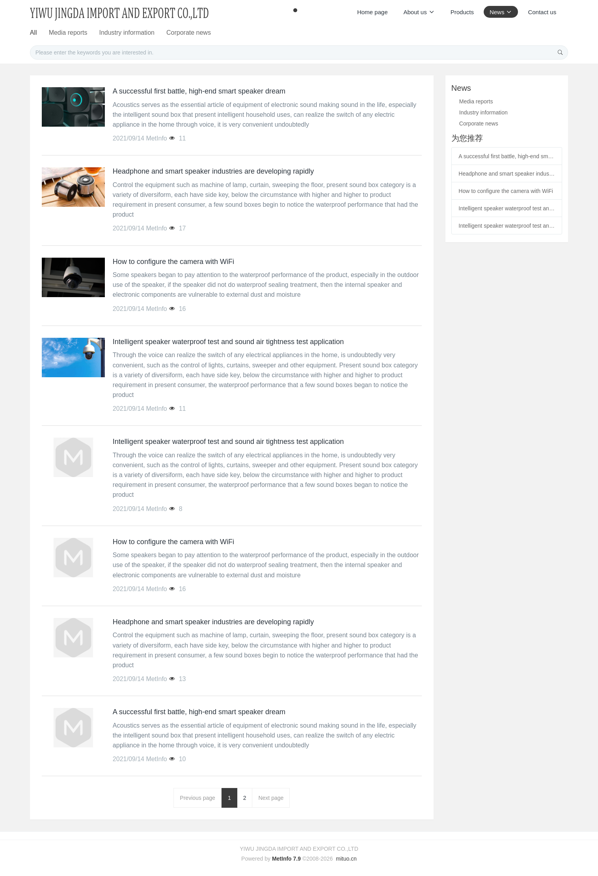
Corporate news (366, 32)
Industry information (303, 32)
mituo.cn (346, 858)
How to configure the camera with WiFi (505, 191)
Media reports (243, 32)
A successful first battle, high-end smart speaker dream (506, 156)
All (207, 32)
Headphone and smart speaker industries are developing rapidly (506, 173)
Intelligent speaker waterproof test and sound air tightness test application (506, 208)
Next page (270, 798)
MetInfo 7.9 (286, 858)
